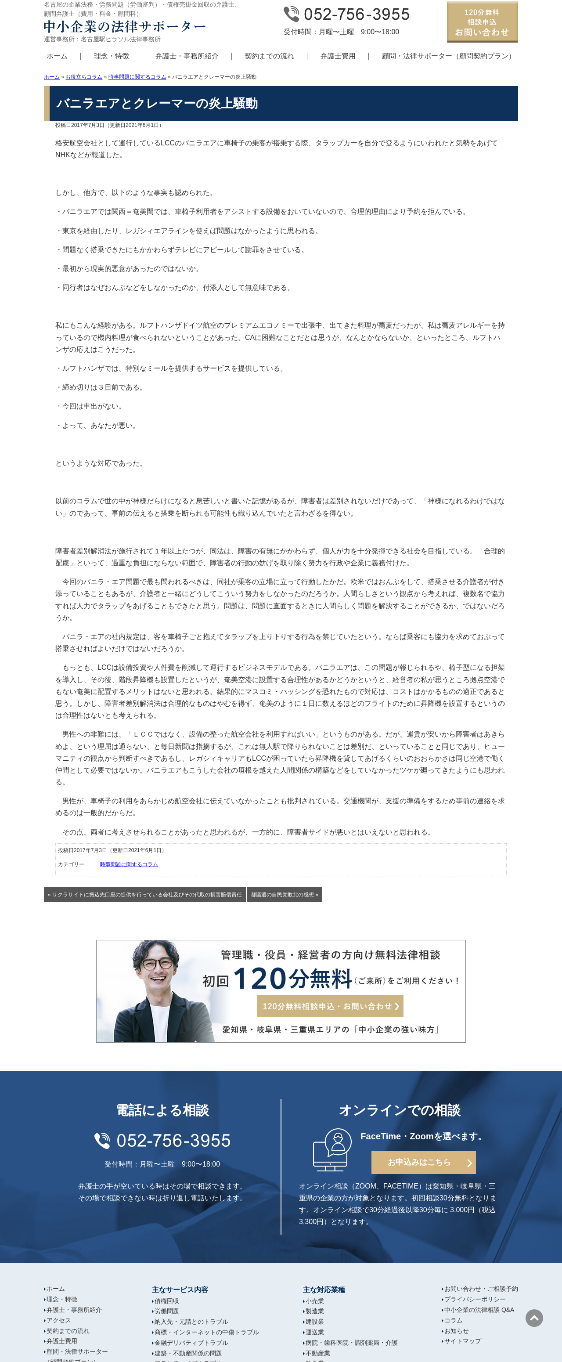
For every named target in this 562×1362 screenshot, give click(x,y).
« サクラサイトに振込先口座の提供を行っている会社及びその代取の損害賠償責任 (145, 895)
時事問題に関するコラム (137, 77)
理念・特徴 (111, 56)
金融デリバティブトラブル (191, 1342)
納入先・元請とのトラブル (191, 1321)
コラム (453, 1320)
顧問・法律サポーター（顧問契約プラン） (448, 56)
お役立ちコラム (83, 77)
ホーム (57, 56)
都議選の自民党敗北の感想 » (284, 895)
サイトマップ (462, 1340)
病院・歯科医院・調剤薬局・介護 (352, 1342)
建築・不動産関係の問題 (188, 1353)
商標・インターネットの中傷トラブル (207, 1332)
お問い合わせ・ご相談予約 (481, 1288)
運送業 (315, 1332)
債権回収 (167, 1300)
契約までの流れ (269, 56)
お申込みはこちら (419, 1162)
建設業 (315, 1321)
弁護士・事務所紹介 (187, 56)
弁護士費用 (338, 56)
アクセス (59, 1320)
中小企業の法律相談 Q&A (479, 1309)
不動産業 (318, 1353)
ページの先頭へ (534, 1318)
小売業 (315, 1300)
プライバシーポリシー (475, 1299)
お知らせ (456, 1330)
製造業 (315, 1311)
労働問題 (167, 1311)
